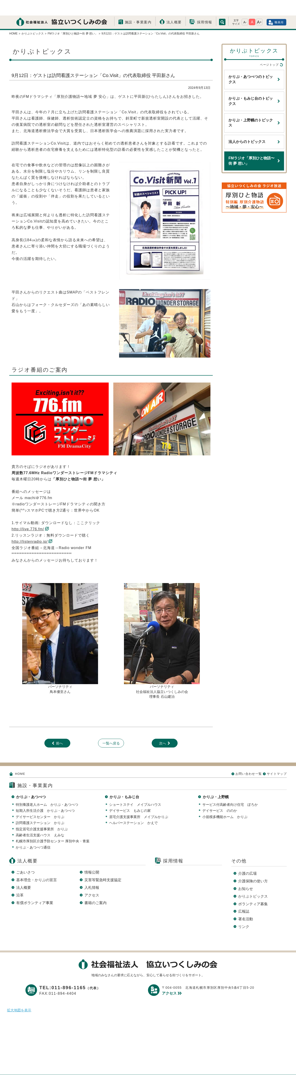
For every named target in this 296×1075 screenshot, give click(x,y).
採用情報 (204, 7)
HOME (20, 758)
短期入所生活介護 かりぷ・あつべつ (45, 795)
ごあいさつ (25, 857)
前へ (59, 728)
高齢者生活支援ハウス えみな (40, 820)
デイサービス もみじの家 (130, 795)
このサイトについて (155, 1064)
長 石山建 (163, 681)
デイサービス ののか (219, 795)
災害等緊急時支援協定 (102, 864)
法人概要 (174, 7)
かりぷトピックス (253, 881)
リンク (243, 911)
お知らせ (245, 873)
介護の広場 (247, 858)
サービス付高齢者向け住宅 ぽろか (230, 789)
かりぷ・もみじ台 (124, 781)
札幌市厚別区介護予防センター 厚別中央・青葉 (52, 826)
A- (245, 7)
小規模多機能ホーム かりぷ (224, 801)
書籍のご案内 (95, 887)
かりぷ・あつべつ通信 (33, 832)
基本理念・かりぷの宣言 (36, 864)
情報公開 (91, 857)
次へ (162, 728)
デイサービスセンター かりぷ (40, 801)
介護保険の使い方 (253, 866)
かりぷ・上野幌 (216, 781)
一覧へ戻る (111, 728)
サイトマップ (277, 758)
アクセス (91, 880)
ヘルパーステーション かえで (133, 807)
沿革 (20, 880)
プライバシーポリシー (110, 1064)
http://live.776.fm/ (28, 514)
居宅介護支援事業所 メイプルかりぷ (138, 801)
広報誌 (243, 896)
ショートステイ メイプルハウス (135, 789)
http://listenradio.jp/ (30, 526)
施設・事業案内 (138, 7)
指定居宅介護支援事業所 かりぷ (42, 814)
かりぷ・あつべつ (31, 781)
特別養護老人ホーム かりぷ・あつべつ (47, 789)
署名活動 (245, 903)
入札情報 (91, 872)
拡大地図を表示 (19, 995)
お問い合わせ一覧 (248, 758)
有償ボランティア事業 (34, 887)
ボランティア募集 (253, 888)
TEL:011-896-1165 (70, 972)
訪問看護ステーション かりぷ (40, 807)
